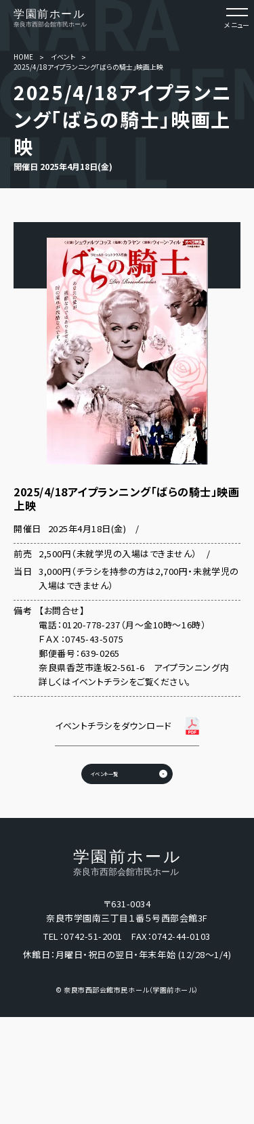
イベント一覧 (84, 797)
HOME (23, 56)
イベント (63, 56)
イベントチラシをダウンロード (113, 725)
